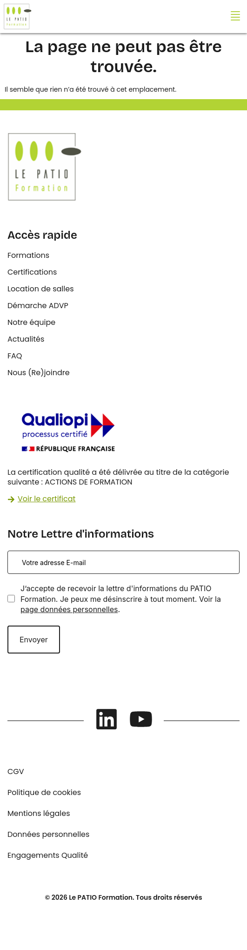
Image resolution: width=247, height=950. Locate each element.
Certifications (32, 272)
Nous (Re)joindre (38, 372)
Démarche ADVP (37, 305)
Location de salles (40, 288)
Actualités (25, 339)
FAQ (14, 355)
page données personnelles (69, 609)
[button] (235, 16)
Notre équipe (31, 322)
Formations (28, 255)
